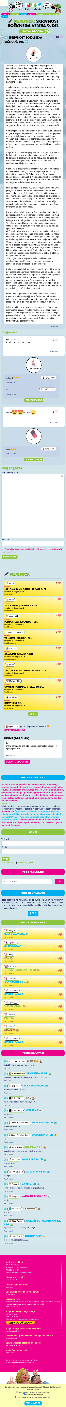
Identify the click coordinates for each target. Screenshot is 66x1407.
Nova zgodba (33, 31)
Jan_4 (9, 1018)
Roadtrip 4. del (14, 1042)
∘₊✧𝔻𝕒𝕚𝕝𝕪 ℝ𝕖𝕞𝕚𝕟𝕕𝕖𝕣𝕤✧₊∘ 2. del (22, 970)
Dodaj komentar (34, 400)
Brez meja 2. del (35, 1147)
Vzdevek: (5, 839)
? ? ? (33, 914)
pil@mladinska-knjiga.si (21, 1272)
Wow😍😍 (11, 1030)
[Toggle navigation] (4, 3)
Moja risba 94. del (16, 934)
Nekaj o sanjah (15, 1006)
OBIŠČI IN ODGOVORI (17, 762)
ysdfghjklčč (32, 1209)
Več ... (33, 714)
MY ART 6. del (31, 1184)
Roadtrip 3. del (14, 994)
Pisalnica (21, 21)
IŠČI (59, 881)
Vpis (5, 859)
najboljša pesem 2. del (36, 1196)
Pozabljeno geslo (25, 862)
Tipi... (8, 958)
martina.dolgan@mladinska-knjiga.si (26, 1319)
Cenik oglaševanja (20, 1323)
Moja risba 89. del (44, 1123)
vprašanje (33, 1110)
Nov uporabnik (8, 862)
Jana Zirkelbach (11, 1280)
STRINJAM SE (33, 1403)
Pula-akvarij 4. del (16, 982)
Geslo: (4, 847)
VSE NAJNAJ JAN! (15, 946)
